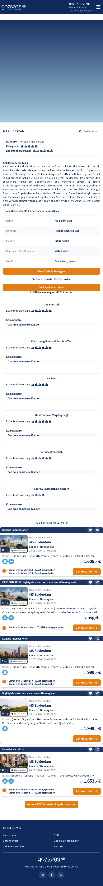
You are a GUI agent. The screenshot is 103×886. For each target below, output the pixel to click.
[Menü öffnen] (98, 7)
